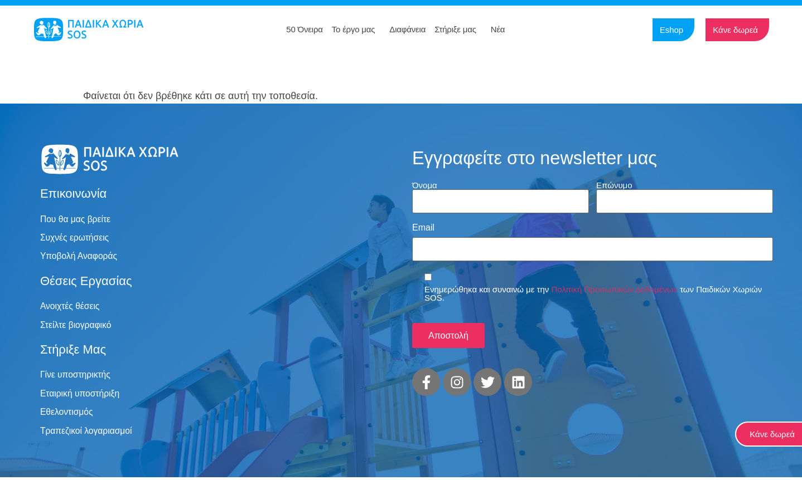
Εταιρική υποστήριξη (81, 395)
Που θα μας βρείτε (76, 219)
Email (423, 226)
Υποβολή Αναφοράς (79, 257)
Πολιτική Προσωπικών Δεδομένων (615, 286)
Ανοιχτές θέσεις (70, 307)
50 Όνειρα (304, 29)
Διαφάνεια (407, 29)
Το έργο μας (356, 29)
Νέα (501, 29)
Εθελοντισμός (67, 414)
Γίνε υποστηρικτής (76, 376)
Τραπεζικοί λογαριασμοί (87, 433)
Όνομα (424, 184)
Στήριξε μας (458, 29)
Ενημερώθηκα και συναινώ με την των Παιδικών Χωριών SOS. (593, 290)
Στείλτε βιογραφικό (76, 326)
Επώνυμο (614, 184)
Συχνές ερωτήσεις (75, 238)
